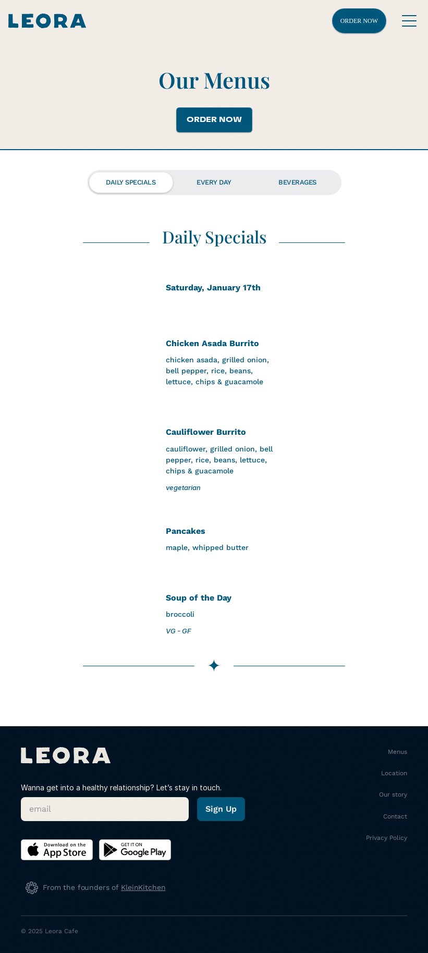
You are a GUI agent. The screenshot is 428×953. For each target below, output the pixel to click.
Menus (397, 751)
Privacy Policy (386, 837)
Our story (393, 794)
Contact (395, 816)
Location (394, 773)
